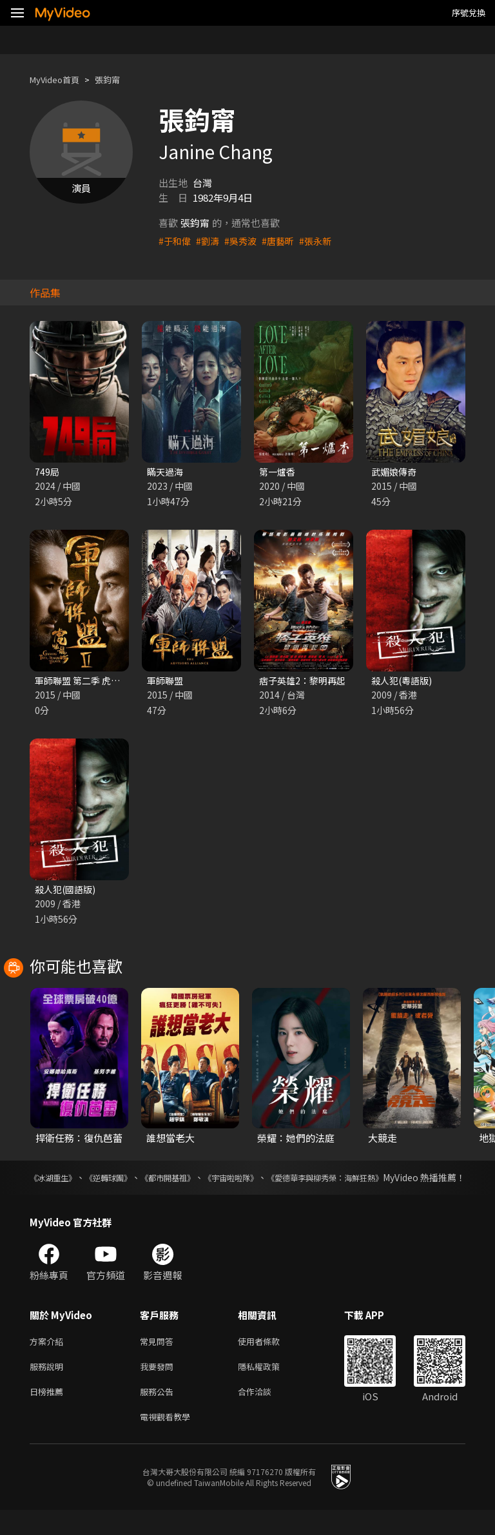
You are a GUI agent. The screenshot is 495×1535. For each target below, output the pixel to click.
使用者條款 (270, 1359)
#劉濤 (210, 240)
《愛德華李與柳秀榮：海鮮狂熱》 (397, 1181)
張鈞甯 (118, 79)
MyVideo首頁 (59, 79)
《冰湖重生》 (57, 1181)
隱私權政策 (270, 1386)
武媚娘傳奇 (395, 472)
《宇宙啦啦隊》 (282, 1181)
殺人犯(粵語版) (403, 682)
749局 (47, 472)
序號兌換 (468, 12)
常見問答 (159, 1359)
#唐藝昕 (284, 240)
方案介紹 (49, 1359)
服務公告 (159, 1413)
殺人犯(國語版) (67, 892)
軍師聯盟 (166, 682)
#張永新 (323, 240)
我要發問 (159, 1386)
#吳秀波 (245, 240)
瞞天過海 (166, 472)
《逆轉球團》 (128, 1181)
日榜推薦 (49, 1413)
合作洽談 (265, 1413)
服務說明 (49, 1386)
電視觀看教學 (169, 1440)
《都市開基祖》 (202, 1181)
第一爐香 (278, 472)
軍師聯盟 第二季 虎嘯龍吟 (90, 682)
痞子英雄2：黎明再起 (305, 682)
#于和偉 (176, 240)
